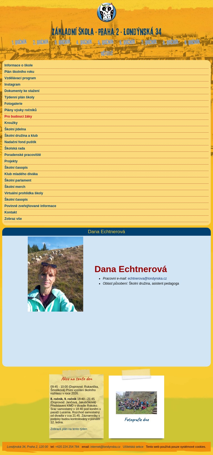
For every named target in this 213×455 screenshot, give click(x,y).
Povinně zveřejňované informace (30, 206)
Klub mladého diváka (21, 174)
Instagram (12, 84)
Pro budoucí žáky (18, 116)
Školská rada (14, 148)
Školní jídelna (15, 129)
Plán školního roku (19, 72)
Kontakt (10, 212)
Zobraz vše (13, 219)
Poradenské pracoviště (22, 155)
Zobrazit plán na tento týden (68, 429)
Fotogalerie (13, 104)
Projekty (10, 161)
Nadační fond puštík (20, 142)
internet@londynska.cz (105, 446)
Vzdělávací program (20, 78)
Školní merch (14, 187)
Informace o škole (18, 65)
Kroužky (10, 123)
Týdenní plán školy (19, 97)
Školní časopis (16, 168)
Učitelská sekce (133, 446)
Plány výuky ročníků (20, 110)
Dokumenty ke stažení (21, 91)
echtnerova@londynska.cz (147, 278)
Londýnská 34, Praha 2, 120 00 (27, 446)
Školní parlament (17, 180)
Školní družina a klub (21, 136)
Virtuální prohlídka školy (23, 193)
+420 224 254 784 (67, 446)
